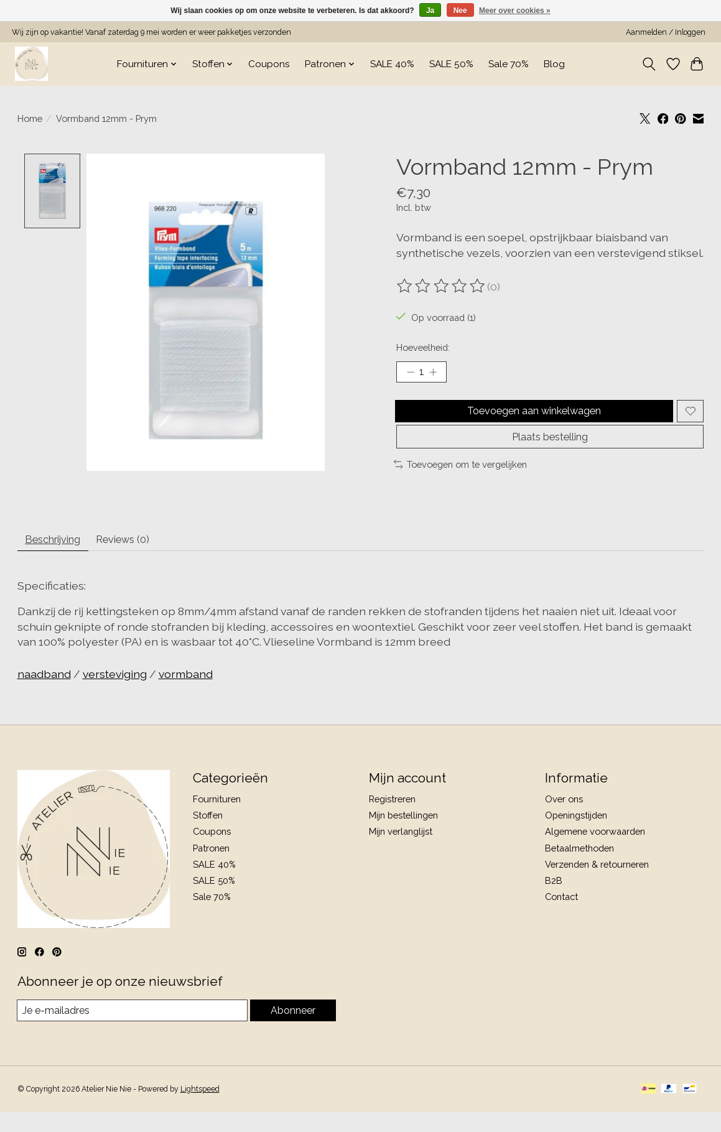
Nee (460, 10)
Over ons (564, 818)
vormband (186, 692)
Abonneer (292, 1029)
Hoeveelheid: (423, 347)
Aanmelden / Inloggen (665, 32)
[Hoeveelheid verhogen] (437, 374)
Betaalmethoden (579, 866)
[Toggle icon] (649, 64)
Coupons (269, 64)
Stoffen (208, 834)
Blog (554, 64)
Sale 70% (508, 64)
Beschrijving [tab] (59, 556)
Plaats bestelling (550, 449)
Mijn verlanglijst (400, 850)
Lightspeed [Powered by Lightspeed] (200, 1109)
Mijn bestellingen (403, 834)
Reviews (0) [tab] (141, 556)
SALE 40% (392, 64)
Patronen (211, 866)
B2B (553, 899)
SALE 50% (451, 64)
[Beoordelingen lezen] (441, 286)
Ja (430, 10)
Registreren (392, 818)
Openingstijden (576, 834)
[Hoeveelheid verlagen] (410, 374)
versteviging (115, 692)
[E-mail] (132, 1030)
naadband (44, 692)
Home (29, 118)
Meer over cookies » (515, 10)
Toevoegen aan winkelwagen (531, 416)
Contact (561, 916)
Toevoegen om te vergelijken (461, 478)
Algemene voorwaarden (595, 850)
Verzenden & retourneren (597, 883)
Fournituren (217, 818)
